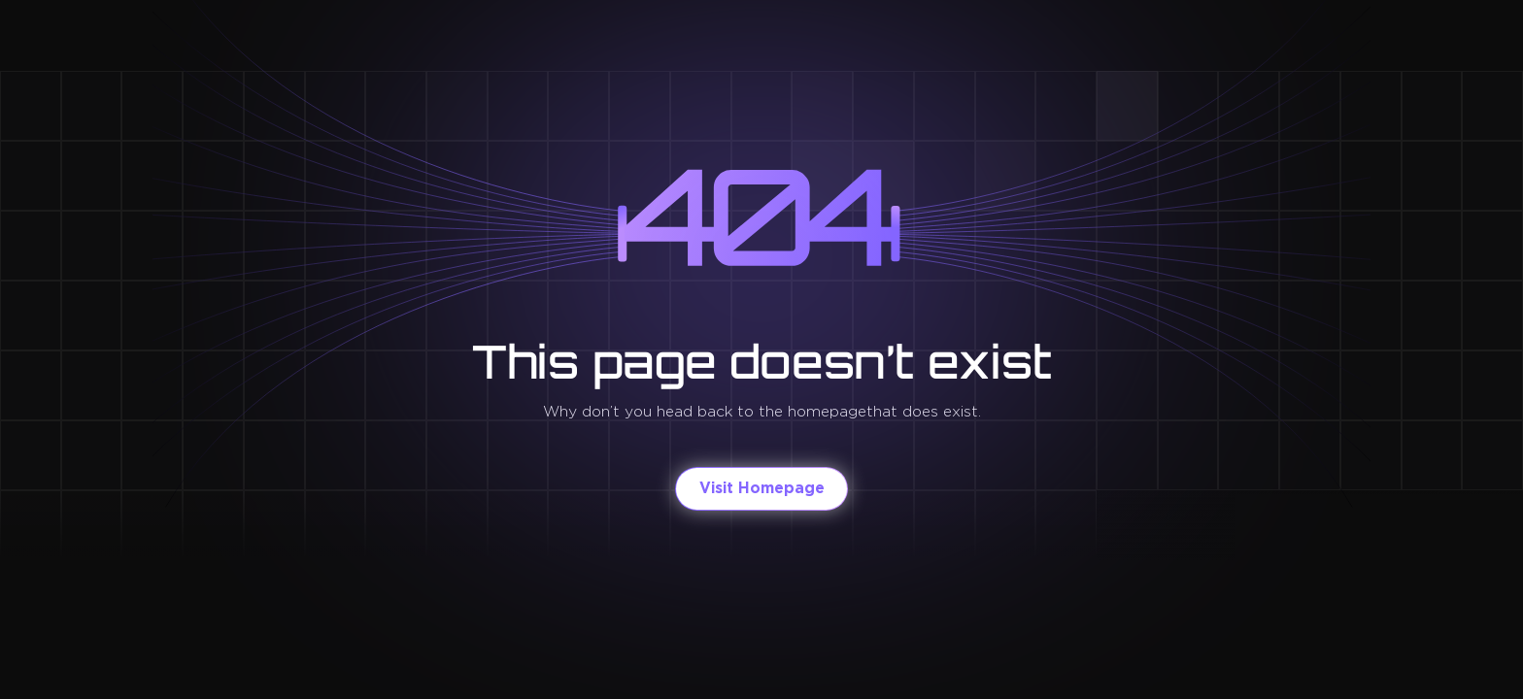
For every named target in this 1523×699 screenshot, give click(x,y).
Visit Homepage (762, 488)
